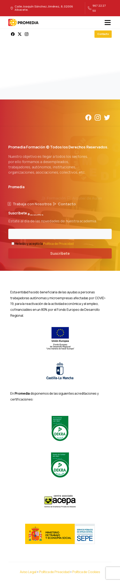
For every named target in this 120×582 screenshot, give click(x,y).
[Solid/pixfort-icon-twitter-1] (107, 117)
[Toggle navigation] (108, 22)
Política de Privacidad (58, 243)
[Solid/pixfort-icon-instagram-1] (97, 117)
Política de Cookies (86, 572)
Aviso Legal (28, 572)
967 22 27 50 (97, 8)
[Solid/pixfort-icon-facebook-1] (88, 117)
